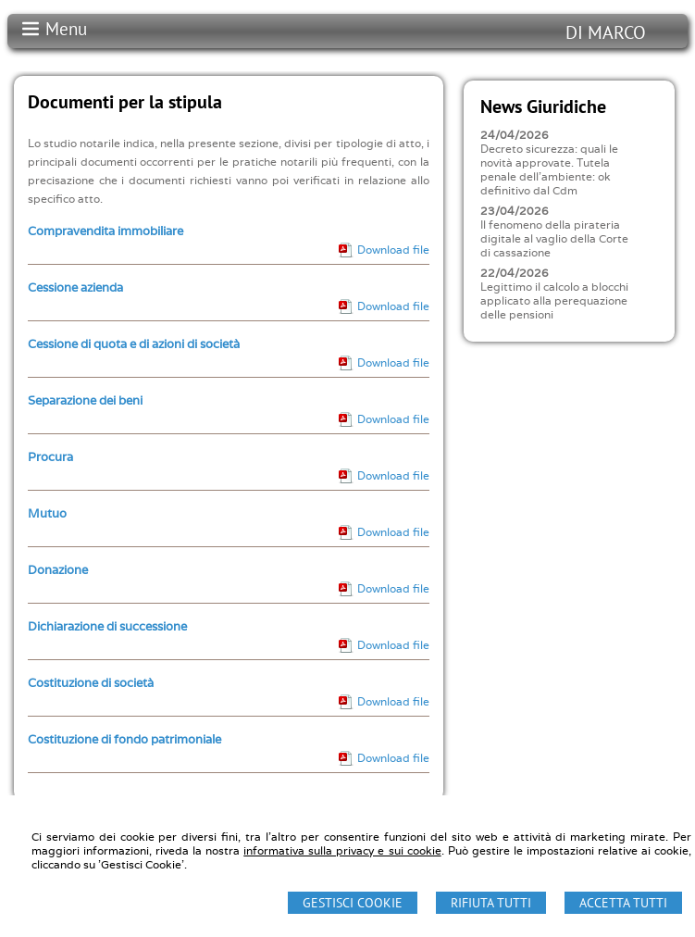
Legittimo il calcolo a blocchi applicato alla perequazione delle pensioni (554, 300)
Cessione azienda (75, 287)
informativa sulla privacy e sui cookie (342, 850)
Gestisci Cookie (353, 902)
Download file (393, 249)
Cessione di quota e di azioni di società (134, 344)
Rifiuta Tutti (491, 902)
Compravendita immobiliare (105, 231)
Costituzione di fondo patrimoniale (124, 739)
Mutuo (47, 513)
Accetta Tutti (623, 902)
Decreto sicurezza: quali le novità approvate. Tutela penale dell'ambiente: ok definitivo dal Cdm (549, 169)
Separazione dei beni (85, 400)
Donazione (58, 570)
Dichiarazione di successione (107, 626)
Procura (50, 457)
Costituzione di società (91, 683)
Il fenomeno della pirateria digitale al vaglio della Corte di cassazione (554, 238)
